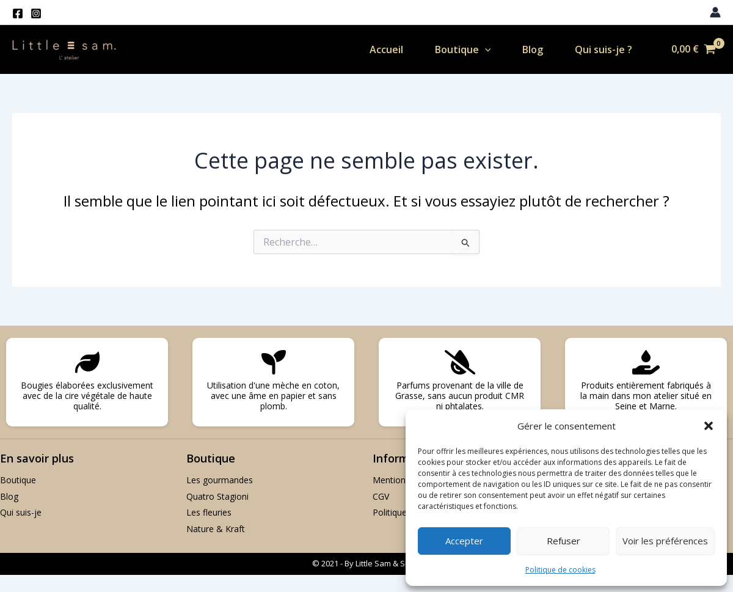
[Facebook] (17, 13)
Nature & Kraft (215, 529)
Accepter (464, 541)
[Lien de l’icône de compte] (715, 12)
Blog (527, 49)
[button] (708, 426)
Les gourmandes (219, 480)
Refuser (563, 541)
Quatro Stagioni (217, 496)
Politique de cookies (560, 570)
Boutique (455, 49)
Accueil (376, 49)
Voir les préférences (665, 541)
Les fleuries (209, 512)
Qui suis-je (21, 512)
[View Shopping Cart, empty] (693, 49)
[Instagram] (36, 13)
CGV (381, 496)
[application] (477, 49)
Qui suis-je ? (600, 49)
